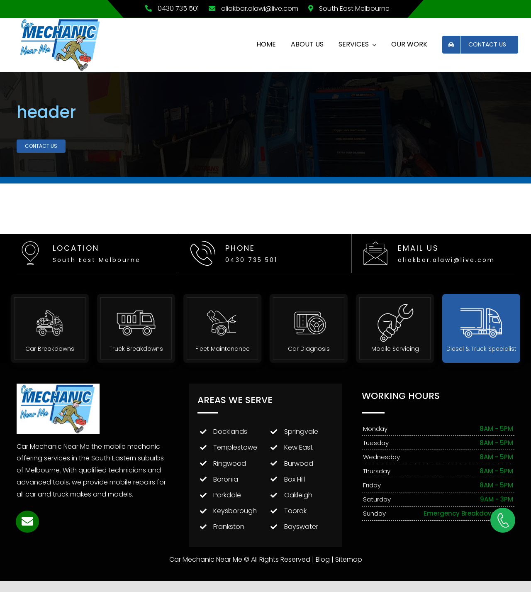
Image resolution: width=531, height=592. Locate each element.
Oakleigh (298, 495)
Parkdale (227, 495)
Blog (323, 559)
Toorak (295, 511)
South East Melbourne (347, 8)
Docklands (230, 431)
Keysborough (235, 511)
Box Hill (294, 479)
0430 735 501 (170, 8)
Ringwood (229, 463)
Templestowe (235, 447)
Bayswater (301, 526)
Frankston (228, 526)
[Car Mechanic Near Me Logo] (61, 21)
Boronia (225, 479)
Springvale (301, 431)
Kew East (298, 447)
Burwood (298, 463)
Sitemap (348, 559)
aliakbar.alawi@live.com (252, 8)
